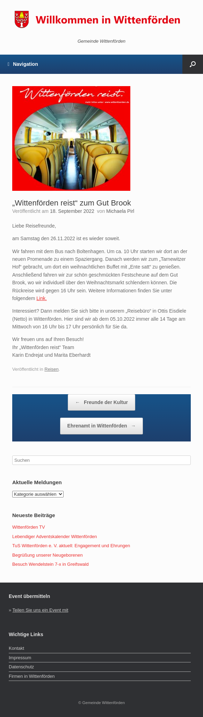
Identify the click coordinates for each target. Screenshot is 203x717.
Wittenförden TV (28, 527)
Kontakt (16, 648)
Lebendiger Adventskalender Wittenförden (54, 536)
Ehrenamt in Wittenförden (101, 426)
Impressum (20, 657)
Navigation (23, 64)
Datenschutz (21, 666)
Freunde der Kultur (101, 402)
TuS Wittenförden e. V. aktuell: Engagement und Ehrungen (71, 545)
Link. (41, 298)
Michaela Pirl (120, 211)
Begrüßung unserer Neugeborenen (47, 555)
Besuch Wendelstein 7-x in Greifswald (50, 564)
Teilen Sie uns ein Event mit (40, 610)
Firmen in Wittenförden (32, 676)
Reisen (51, 369)
